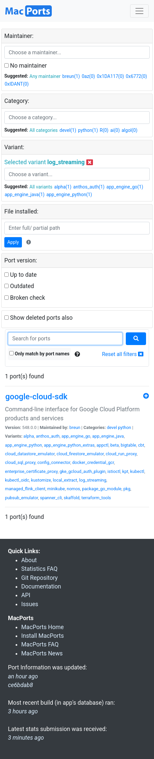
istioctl (114, 471)
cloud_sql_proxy (20, 462)
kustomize (41, 480)
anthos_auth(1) (89, 187)
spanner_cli (51, 497)
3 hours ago (23, 711)
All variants (41, 187)
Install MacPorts (42, 635)
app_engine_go (75, 436)
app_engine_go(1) (124, 187)
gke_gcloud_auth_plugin (82, 471)
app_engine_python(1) (69, 194)
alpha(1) (62, 187)
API (25, 595)
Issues (29, 604)
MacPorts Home (42, 627)
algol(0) (129, 130)
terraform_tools (96, 497)
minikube (56, 488)
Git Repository (39, 577)
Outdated (19, 286)
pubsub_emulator (21, 497)
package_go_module (101, 488)
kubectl (137, 471)
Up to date (20, 274)
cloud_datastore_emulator (30, 453)
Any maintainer (45, 76)
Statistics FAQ (39, 569)
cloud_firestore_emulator (80, 453)
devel (112, 427)
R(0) (104, 130)
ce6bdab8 (20, 685)
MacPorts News (42, 653)
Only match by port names (39, 353)
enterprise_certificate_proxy (31, 471)
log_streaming (92, 480)
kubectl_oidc (17, 480)
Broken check (24, 297)
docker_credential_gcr (93, 462)
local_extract (65, 480)
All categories (44, 130)
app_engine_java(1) (24, 194)
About (29, 560)
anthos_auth (47, 436)
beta (114, 445)
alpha (29, 436)
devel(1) (67, 130)
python (124, 427)
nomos (73, 488)
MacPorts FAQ (40, 644)
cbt (141, 445)
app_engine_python (23, 445)
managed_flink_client (25, 488)
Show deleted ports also (38, 317)
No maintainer (25, 65)
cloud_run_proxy (121, 453)
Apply (13, 242)
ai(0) (115, 130)
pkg (126, 488)
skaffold (71, 497)
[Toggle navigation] (139, 11)
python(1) (88, 130)
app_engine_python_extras (69, 445)
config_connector (53, 462)
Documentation (41, 586)
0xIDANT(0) (17, 84)
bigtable (128, 445)
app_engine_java (108, 436)
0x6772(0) (136, 76)
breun (74, 427)
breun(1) (71, 76)
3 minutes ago (26, 737)
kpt (125, 471)
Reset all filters (122, 354)
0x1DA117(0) (110, 76)
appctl (103, 445)
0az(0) (88, 76)
